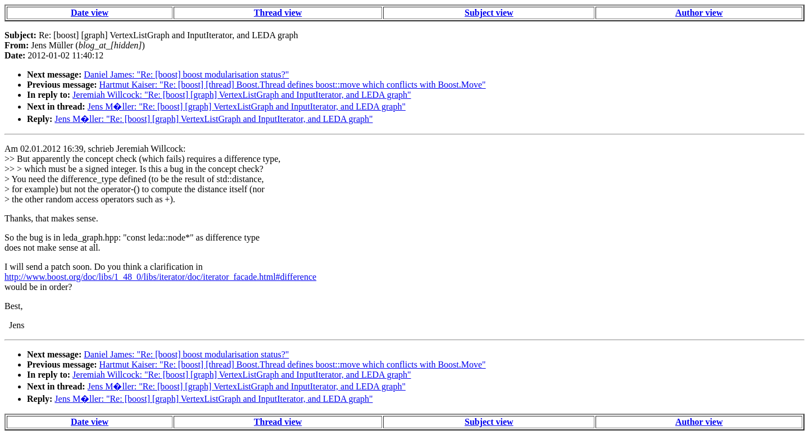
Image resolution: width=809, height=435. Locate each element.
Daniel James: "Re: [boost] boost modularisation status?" (186, 74)
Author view (699, 12)
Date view (89, 12)
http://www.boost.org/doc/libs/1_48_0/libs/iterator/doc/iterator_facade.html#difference (160, 277)
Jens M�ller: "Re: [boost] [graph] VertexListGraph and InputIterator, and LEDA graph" (247, 106)
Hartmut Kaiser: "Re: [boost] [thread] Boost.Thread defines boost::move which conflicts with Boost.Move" (292, 84)
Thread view (278, 12)
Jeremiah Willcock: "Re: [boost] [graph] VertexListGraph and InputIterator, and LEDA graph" (241, 94)
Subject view (489, 12)
